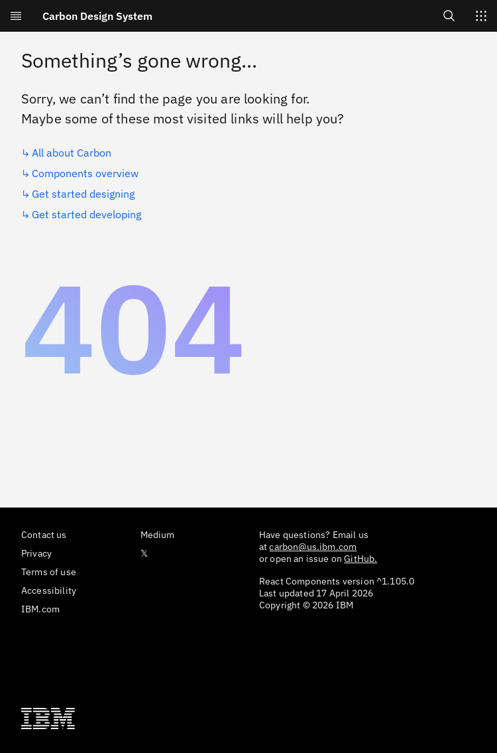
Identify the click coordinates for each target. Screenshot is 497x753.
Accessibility (48, 590)
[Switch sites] (481, 16)
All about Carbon (71, 152)
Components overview (85, 173)
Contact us (44, 535)
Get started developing (86, 214)
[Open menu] (16, 16)
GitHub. (360, 559)
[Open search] (449, 15)
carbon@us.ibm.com (313, 547)
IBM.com (40, 609)
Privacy (36, 553)
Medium (157, 535)
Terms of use (48, 572)
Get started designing (83, 193)
